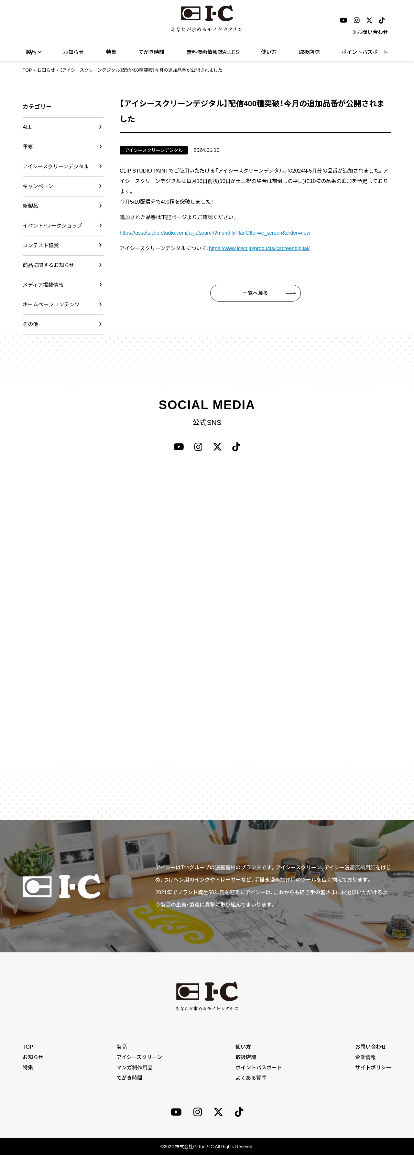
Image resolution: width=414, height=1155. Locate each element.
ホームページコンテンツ (51, 304)
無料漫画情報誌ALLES (213, 52)
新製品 (30, 206)
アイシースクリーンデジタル (56, 166)
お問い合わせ (370, 32)
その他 (30, 324)
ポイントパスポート (365, 52)
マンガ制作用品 (134, 1067)
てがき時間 (151, 52)
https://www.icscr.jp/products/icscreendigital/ (259, 248)
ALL (27, 127)
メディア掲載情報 (43, 285)
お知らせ (73, 52)
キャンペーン (38, 186)
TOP (27, 70)
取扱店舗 (309, 52)
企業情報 (365, 1057)
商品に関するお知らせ (48, 265)
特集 (111, 52)
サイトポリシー (373, 1067)
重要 (28, 147)
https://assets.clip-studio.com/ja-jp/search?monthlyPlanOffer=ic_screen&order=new (215, 233)
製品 (33, 52)
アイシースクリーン (139, 1057)
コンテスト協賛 (41, 245)
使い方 (269, 52)
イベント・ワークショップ (52, 225)
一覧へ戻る (255, 293)
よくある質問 (251, 1078)
